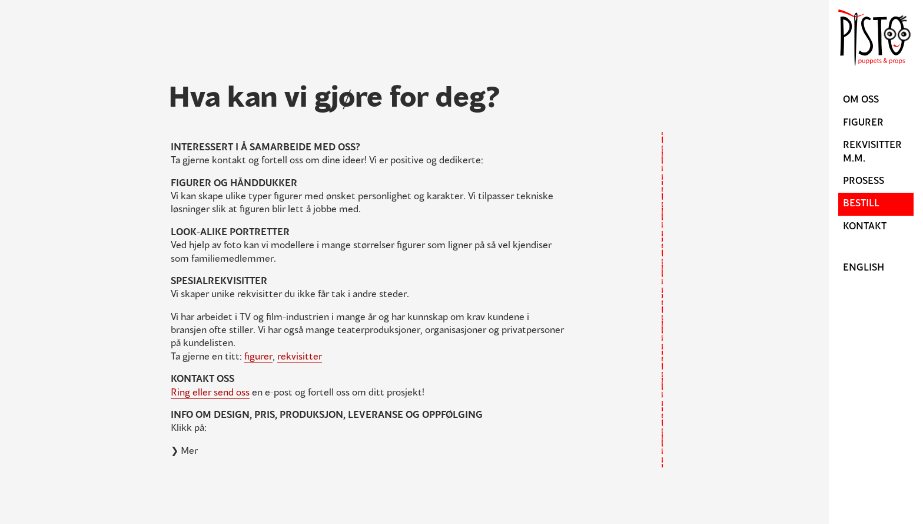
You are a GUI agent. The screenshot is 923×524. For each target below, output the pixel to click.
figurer (258, 357)
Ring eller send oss (210, 393)
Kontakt (865, 227)
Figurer (863, 123)
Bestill (861, 204)
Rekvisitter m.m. (872, 152)
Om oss (861, 100)
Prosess (863, 181)
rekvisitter (299, 357)
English (863, 268)
